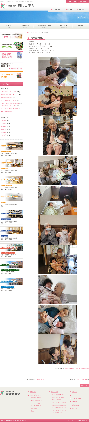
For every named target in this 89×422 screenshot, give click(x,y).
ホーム (29, 32)
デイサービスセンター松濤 (10, 108)
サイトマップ (72, 420)
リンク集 (74, 408)
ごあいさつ (33, 392)
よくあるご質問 (76, 398)
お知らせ (74, 392)
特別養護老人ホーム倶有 (71, 368)
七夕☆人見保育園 (82, 379)
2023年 (4, 129)
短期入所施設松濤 (7, 111)
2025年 (4, 124)
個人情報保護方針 (83, 420)
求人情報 (74, 401)
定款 (32, 411)
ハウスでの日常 (39, 379)
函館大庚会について (35, 395)
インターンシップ (35, 403)
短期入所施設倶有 (84, 368)
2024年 (4, 126)
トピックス (36, 32)
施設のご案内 (54, 392)
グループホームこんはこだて (10, 103)
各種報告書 (34, 408)
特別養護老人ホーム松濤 (9, 106)
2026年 (4, 121)
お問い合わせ (75, 405)
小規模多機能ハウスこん (9, 100)
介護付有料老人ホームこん (10, 94)
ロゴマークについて (36, 405)
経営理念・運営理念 (36, 397)
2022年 (4, 132)
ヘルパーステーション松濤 (59, 405)
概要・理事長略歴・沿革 (37, 400)
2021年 (4, 135)
